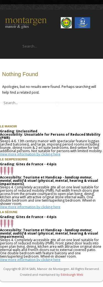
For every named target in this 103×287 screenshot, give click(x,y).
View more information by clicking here (30, 154)
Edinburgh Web (72, 274)
